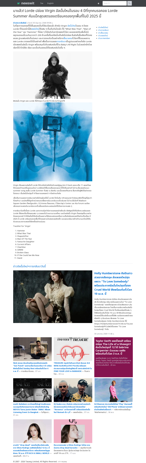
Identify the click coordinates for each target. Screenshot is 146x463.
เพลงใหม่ (35, 29)
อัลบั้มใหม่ (72, 25)
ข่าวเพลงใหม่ (103, 35)
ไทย (41, 3)
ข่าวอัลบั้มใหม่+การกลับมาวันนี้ (29, 266)
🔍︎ (129, 3)
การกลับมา (61, 41)
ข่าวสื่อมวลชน (103, 33)
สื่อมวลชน (68, 38)
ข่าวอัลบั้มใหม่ (103, 27)
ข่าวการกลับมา (103, 30)
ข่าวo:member (104, 38)
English (50, 3)
